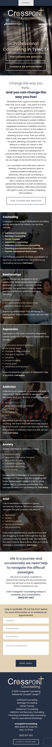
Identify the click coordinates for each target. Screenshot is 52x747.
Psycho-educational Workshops (21, 251)
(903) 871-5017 (13, 24)
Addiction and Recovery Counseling (22, 245)
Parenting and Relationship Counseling (24, 248)
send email (26, 663)
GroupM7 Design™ (31, 694)
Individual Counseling (15, 233)
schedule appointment (26, 742)
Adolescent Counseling (16, 242)
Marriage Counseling (15, 236)
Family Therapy (12, 239)
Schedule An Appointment (26, 66)
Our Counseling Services (26, 56)
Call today (27, 263)
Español (26, 3)
